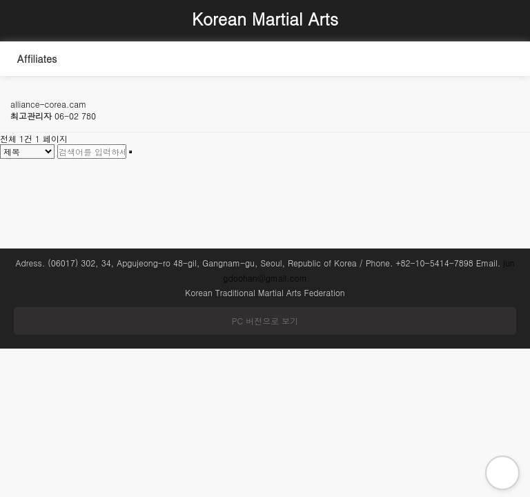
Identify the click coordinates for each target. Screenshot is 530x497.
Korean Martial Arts (265, 18)
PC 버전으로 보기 (265, 321)
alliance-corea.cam (48, 104)
